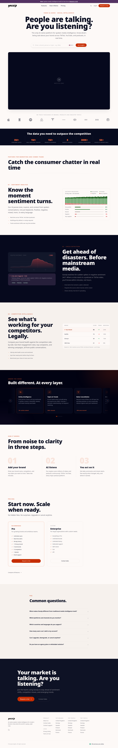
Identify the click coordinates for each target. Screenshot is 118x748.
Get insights (81, 45)
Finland (58, 728)
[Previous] (10, 400)
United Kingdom (60, 720)
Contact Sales (65, 561)
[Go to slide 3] (59, 416)
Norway (58, 723)
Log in (95, 5)
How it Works (54, 6)
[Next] (107, 400)
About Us (45, 720)
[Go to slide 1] (56, 416)
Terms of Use (47, 734)
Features (44, 6)
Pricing (63, 6)
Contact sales (47, 723)
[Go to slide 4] (60, 416)
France (57, 732)
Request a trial (73, 1)
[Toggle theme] (91, 5)
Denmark (58, 730)
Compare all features (15, 572)
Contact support (47, 725)
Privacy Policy (47, 731)
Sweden (58, 725)
